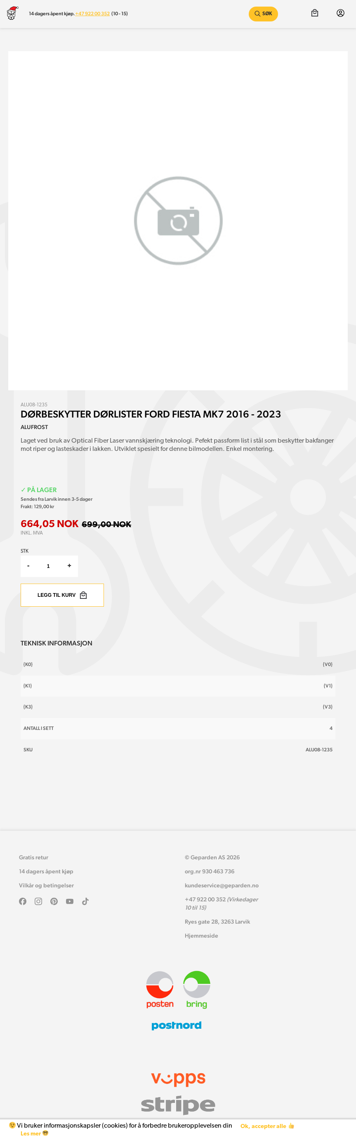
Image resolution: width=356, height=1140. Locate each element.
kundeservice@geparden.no (222, 885)
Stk (24, 551)
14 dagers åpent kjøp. (52, 13)
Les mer (34, 1133)
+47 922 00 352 (92, 13)
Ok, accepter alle (267, 1126)
